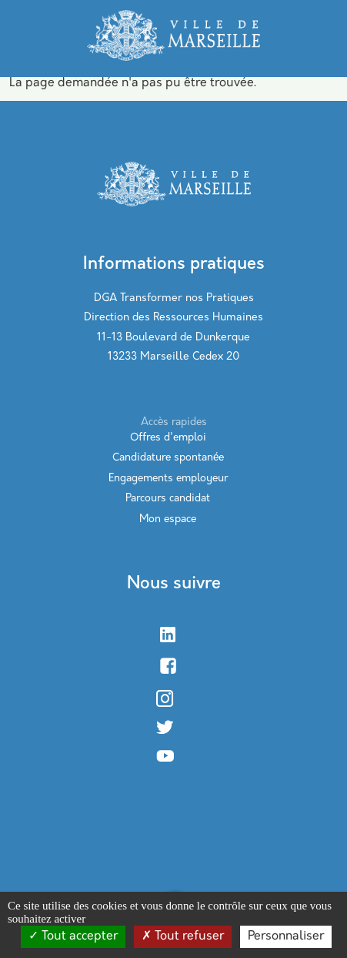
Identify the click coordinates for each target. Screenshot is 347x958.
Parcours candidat (167, 499)
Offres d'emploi (168, 438)
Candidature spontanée (168, 458)
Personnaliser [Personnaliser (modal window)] (286, 936)
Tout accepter (73, 936)
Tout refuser (183, 936)
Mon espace (167, 519)
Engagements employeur (168, 479)
